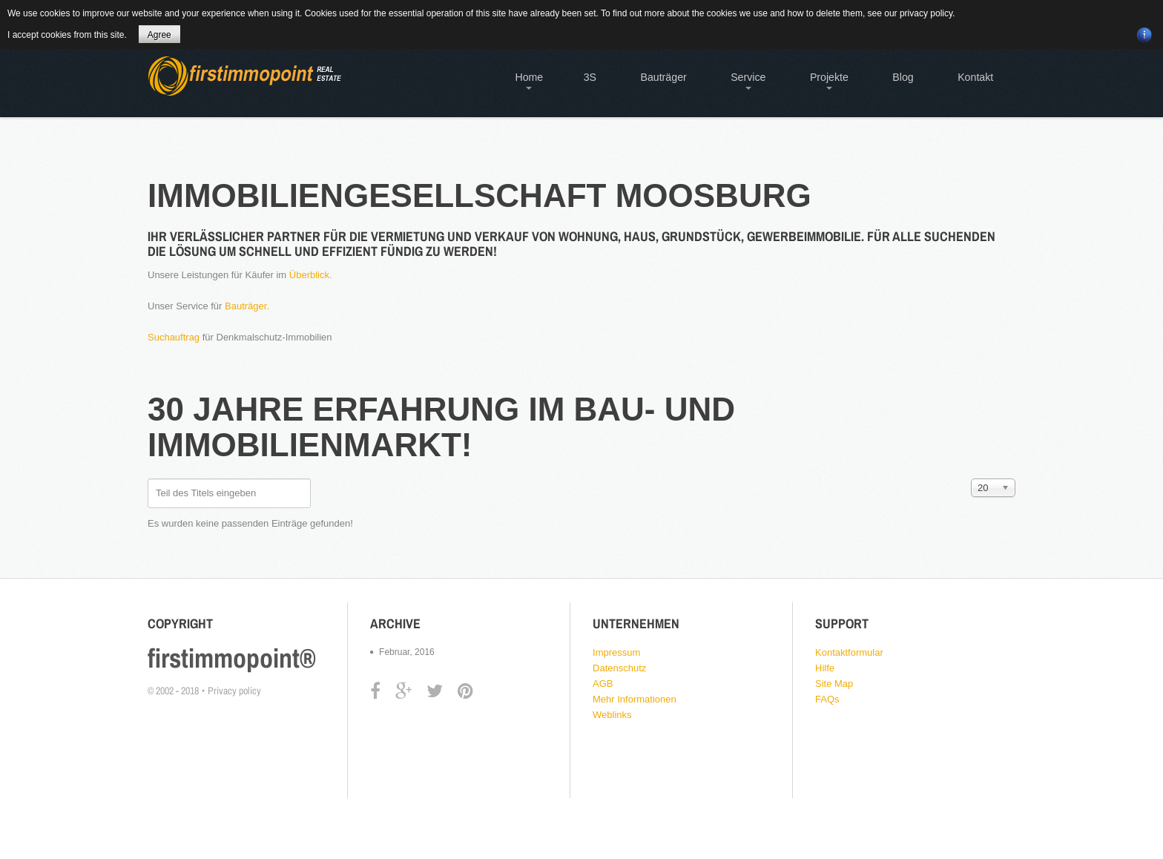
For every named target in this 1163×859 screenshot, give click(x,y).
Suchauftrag (174, 337)
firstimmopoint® (232, 658)
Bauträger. (247, 306)
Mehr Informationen (634, 699)
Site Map (834, 683)
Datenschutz (619, 668)
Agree (159, 35)
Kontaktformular (849, 652)
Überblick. (310, 274)
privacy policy (926, 13)
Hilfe (824, 668)
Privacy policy (234, 690)
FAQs (827, 699)
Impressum (616, 652)
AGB (603, 683)
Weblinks (612, 714)
